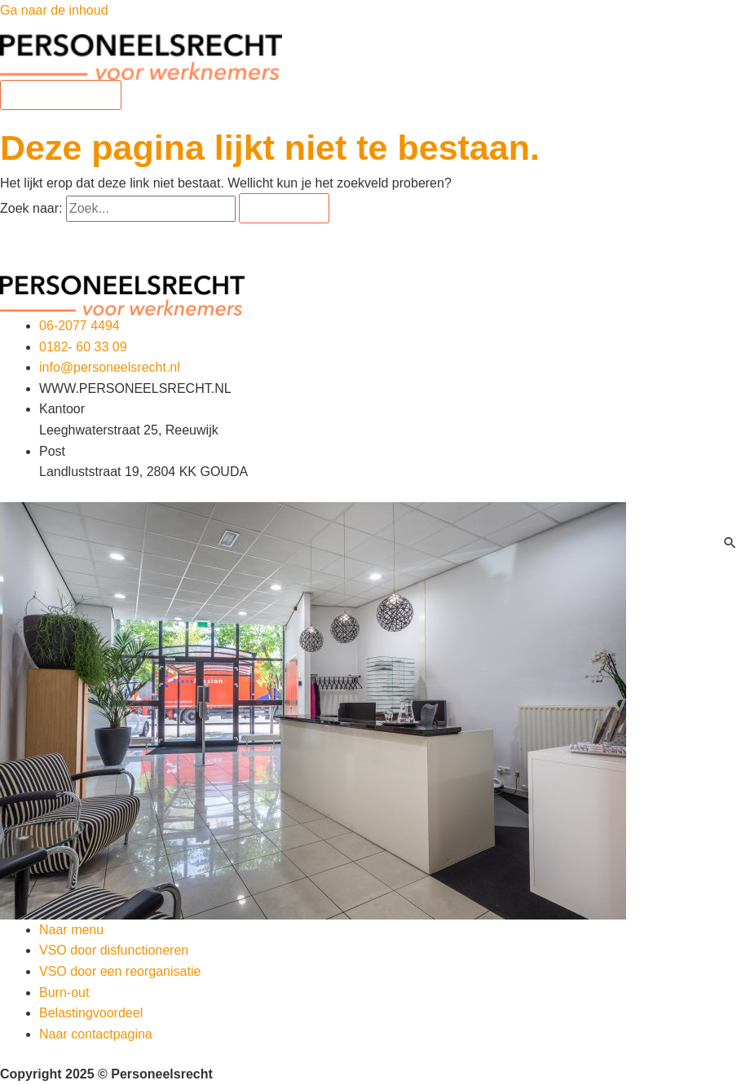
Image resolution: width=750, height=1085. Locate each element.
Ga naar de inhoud (54, 10)
